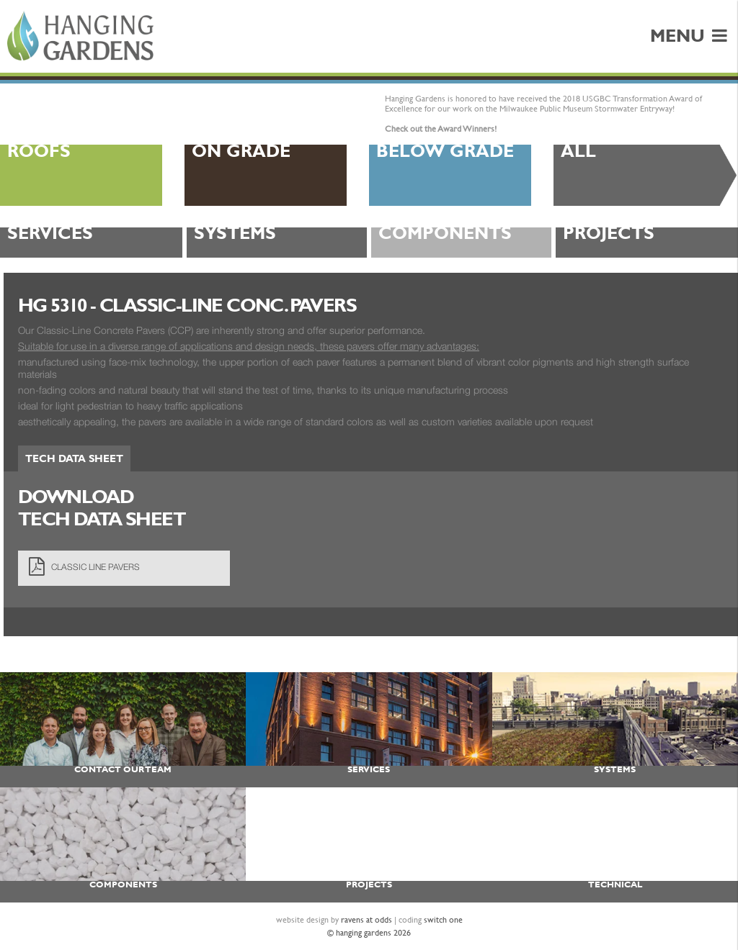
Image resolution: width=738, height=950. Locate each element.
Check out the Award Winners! (441, 129)
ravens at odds (366, 920)
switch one (443, 920)
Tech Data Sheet (74, 458)
